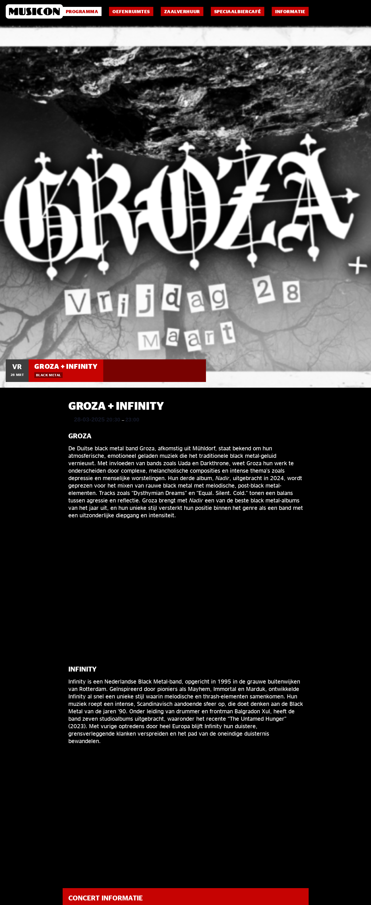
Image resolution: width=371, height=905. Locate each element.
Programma (82, 11)
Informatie (290, 11)
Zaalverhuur (182, 11)
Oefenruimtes (131, 11)
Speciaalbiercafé (237, 11)
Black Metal (48, 375)
